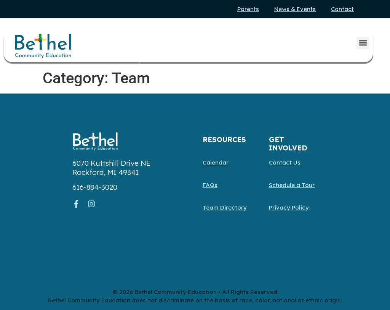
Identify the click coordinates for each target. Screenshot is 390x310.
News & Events (295, 9)
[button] (362, 43)
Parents (248, 9)
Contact (342, 9)
